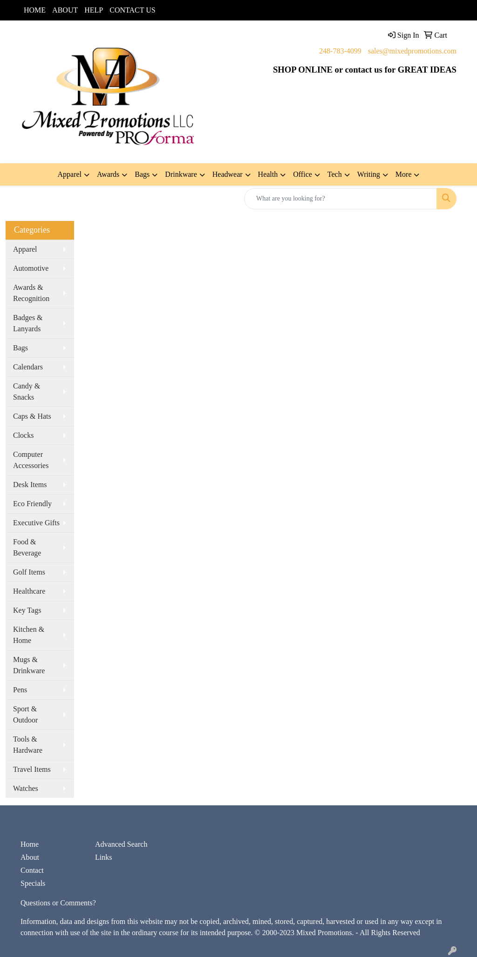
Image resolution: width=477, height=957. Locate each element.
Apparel (25, 249)
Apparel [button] (70, 174)
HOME (35, 10)
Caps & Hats (32, 416)
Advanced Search (121, 844)
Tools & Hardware (27, 744)
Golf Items (29, 572)
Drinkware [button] (181, 174)
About (29, 857)
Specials (32, 883)
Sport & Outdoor (25, 714)
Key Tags (27, 610)
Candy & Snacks (26, 391)
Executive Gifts (36, 523)
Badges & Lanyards (28, 323)
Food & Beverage (27, 547)
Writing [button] (368, 174)
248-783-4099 (340, 51)
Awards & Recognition (31, 292)
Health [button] (268, 174)
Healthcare (29, 591)
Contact (32, 870)
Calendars (28, 367)
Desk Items (30, 485)
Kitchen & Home (28, 634)
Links (103, 857)
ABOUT (65, 10)
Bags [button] (142, 174)
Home (29, 844)
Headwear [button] (227, 174)
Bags (20, 348)
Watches (25, 788)
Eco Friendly (32, 504)
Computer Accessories (30, 459)
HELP (93, 10)
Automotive (30, 268)
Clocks (23, 435)
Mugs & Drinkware (29, 665)
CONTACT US (132, 10)
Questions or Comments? (58, 903)
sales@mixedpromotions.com (412, 51)
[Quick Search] (340, 198)
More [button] (403, 174)
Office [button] (302, 174)
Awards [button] (108, 174)
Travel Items (32, 769)
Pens (20, 690)
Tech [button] (334, 174)
